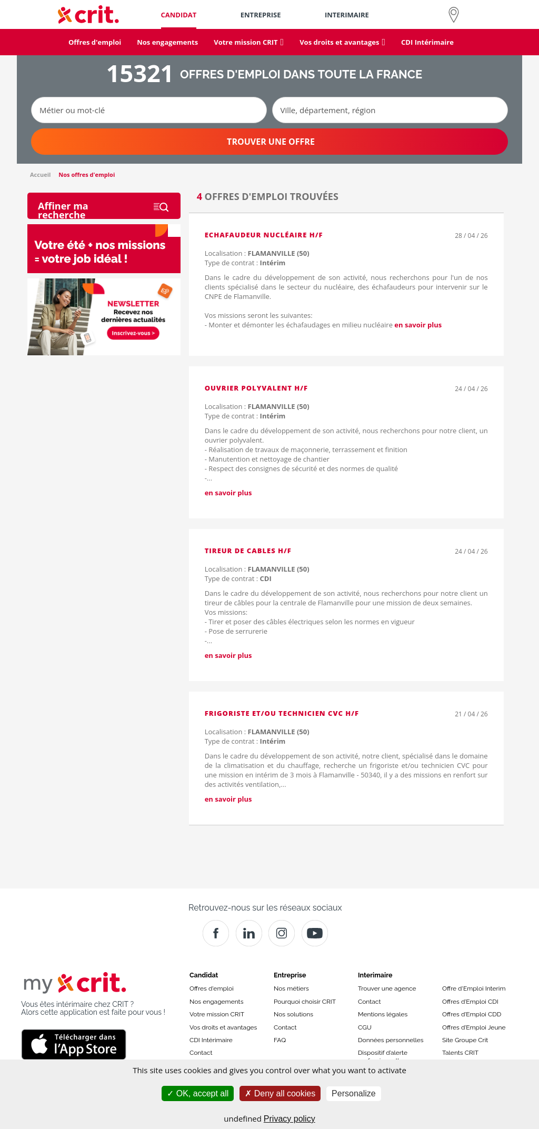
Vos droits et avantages (223, 1027)
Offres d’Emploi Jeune (474, 1027)
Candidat (203, 975)
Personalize (354, 1093)
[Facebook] (216, 933)
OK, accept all (197, 1093)
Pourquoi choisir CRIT (305, 1001)
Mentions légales (382, 1014)
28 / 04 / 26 (471, 235)
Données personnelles (391, 1040)
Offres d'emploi (211, 988)
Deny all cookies (280, 1093)
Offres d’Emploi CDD (471, 1014)
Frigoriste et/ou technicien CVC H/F (282, 713)
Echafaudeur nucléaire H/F (264, 234)
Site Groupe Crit (465, 1040)
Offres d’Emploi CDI (470, 1001)
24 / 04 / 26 (471, 388)
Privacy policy (289, 1118)
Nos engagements (216, 1001)
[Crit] (249, 933)
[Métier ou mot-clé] (149, 110)
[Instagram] (281, 933)
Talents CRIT (460, 1052)
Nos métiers (291, 988)
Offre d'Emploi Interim (473, 988)
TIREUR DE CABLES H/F (248, 550)
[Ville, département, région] (390, 110)
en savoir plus (418, 324)
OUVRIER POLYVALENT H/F (256, 388)
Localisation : (257, 253)
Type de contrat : (245, 262)
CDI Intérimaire (211, 1040)
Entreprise (290, 975)
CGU (365, 1027)
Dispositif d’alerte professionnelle (382, 1056)
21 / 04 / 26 (471, 714)
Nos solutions (293, 1014)
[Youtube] (315, 933)
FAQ (280, 1040)
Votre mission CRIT (216, 1014)
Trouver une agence (387, 988)
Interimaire (375, 975)
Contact (200, 1052)
